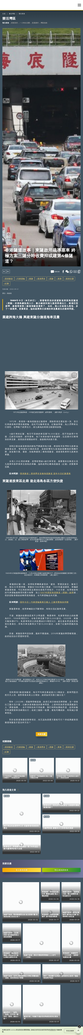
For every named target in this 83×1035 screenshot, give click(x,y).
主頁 (3, 14)
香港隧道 (9, 279)
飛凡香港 (22, 14)
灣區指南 (44, 23)
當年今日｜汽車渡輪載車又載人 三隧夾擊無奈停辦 (44, 602)
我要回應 (41, 734)
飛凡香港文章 (9, 790)
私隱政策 (52, 1030)
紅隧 (7, 283)
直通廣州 (35, 23)
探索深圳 (14, 23)
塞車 (60, 279)
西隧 (52, 279)
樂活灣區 (12, 14)
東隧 (31, 279)
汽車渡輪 (21, 279)
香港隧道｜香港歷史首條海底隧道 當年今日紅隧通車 (45, 473)
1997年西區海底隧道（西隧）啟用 (57, 592)
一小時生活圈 (25, 23)
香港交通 (70, 279)
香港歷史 (41, 279)
